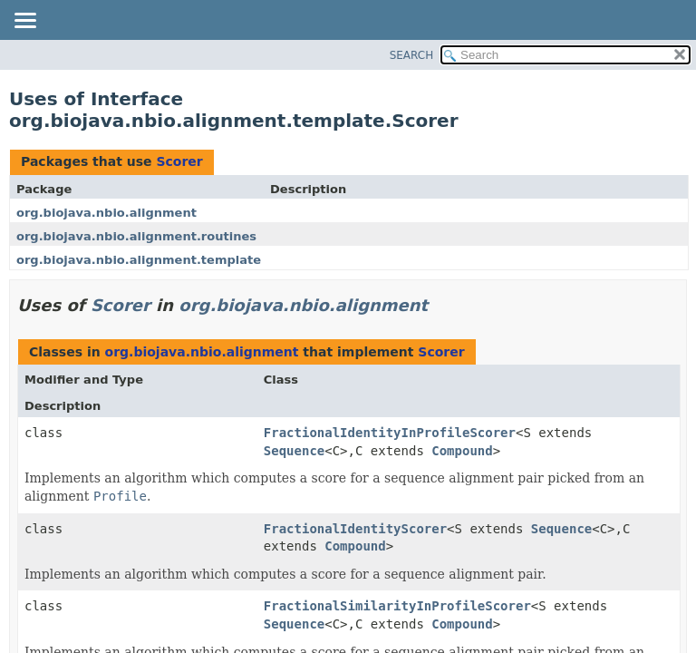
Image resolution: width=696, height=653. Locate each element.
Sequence (294, 450)
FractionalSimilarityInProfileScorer (397, 606)
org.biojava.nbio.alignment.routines (136, 236)
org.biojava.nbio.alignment (106, 212)
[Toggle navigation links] (24, 21)
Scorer (179, 161)
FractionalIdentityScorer (355, 528)
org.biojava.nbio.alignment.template (138, 260)
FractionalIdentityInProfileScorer (390, 432)
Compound (461, 450)
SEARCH (412, 55)
